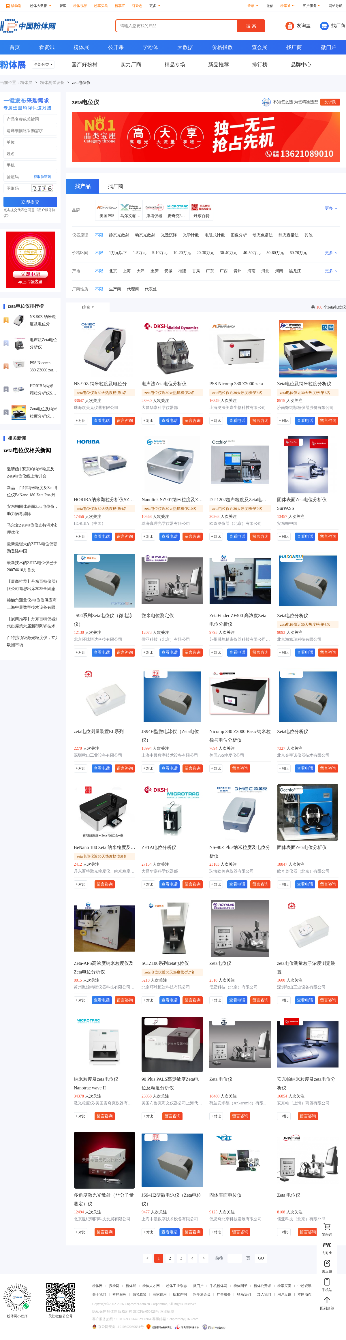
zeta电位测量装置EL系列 (99, 731)
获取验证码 (42, 177)
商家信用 (160, 1294)
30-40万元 (229, 253)
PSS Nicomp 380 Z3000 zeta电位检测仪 (42, 367)
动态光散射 (145, 235)
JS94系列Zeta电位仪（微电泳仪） (103, 620)
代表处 (151, 289)
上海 (127, 271)
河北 (265, 271)
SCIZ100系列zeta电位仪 (165, 963)
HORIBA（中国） (90, 523)
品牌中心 (301, 64)
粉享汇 (120, 6)
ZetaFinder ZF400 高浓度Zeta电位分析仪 (237, 620)
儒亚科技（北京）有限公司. (302, 1219)
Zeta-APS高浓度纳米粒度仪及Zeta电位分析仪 (103, 967)
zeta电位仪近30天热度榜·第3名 (237, 392)
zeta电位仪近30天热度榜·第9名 (237, 508)
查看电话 (102, 420)
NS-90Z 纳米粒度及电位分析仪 (43, 321)
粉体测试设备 (52, 82)
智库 (62, 6)
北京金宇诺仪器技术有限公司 (303, 755)
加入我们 (264, 1294)
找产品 (83, 186)
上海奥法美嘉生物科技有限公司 (237, 407)
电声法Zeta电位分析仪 (43, 343)
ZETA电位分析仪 (159, 847)
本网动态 (304, 1294)
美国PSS (106, 216)
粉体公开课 (262, 1286)
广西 (224, 271)
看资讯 (46, 47)
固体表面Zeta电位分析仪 (302, 847)
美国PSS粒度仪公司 (226, 755)
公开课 (116, 47)
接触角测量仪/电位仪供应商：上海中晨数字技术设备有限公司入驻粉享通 (34, 604)
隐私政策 (139, 1294)
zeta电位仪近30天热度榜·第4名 (102, 508)
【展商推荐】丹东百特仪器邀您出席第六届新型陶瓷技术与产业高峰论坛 (33, 623)
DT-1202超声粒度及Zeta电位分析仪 (240, 499)
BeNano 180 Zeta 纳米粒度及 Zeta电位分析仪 (104, 847)
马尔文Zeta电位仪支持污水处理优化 (33, 529)
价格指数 (222, 47)
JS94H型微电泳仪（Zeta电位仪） (170, 736)
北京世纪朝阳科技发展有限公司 (102, 1219)
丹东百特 (201, 216)
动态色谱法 (263, 235)
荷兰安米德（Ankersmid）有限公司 (240, 1103)
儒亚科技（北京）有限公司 (166, 639)
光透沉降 (169, 235)
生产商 (115, 289)
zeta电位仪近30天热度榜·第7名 (169, 972)
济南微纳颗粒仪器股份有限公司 (305, 407)
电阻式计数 (215, 235)
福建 (182, 271)
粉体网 (97, 1286)
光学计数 (191, 235)
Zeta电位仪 (220, 963)
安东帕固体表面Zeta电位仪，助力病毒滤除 (33, 510)
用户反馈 (284, 1294)
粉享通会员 (201, 1294)
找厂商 (332, 26)
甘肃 (196, 271)
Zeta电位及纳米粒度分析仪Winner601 (43, 413)
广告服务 (224, 1294)
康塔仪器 (154, 216)
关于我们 (99, 1294)
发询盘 (298, 26)
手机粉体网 (218, 1286)
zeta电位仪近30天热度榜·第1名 (102, 392)
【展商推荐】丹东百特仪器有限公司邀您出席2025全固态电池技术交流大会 (33, 585)
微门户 (328, 47)
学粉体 (150, 47)
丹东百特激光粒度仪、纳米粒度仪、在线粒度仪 (104, 871)
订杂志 (137, 6)
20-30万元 (205, 253)
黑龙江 (295, 271)
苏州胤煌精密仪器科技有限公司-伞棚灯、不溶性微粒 (240, 639)
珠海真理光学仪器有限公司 (166, 523)
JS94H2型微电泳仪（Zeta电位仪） (171, 1199)
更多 (154, 6)
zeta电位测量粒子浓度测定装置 (306, 967)
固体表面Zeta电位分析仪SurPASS (302, 504)
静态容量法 (289, 235)
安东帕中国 (287, 523)
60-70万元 (298, 253)
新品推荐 (218, 64)
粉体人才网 (151, 1286)
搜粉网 (114, 1286)
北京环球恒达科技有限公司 (98, 639)
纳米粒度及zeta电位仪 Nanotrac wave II (96, 1083)
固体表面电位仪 (225, 1195)
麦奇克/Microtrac (178, 216)
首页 (15, 47)
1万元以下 (118, 253)
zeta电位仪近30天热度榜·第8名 (102, 856)
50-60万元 (275, 253)
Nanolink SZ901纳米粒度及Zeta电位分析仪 (172, 499)
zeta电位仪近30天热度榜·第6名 (305, 624)
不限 (99, 235)
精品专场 (174, 64)
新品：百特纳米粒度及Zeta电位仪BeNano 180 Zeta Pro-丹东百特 (33, 492)
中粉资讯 (304, 1286)
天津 (141, 271)
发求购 (330, 102)
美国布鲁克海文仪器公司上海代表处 (172, 1103)
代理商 (133, 289)
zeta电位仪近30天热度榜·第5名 (305, 392)
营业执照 (167, 1311)
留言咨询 (125, 420)
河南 (279, 271)
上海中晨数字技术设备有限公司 (170, 755)
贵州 (238, 271)
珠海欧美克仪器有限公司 (96, 407)
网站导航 (336, 6)
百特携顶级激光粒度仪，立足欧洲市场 (33, 641)
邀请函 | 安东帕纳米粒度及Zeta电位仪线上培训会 (30, 472)
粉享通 (287, 6)
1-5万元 (139, 253)
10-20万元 (182, 253)
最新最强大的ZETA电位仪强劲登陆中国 (32, 547)
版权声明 (180, 1294)
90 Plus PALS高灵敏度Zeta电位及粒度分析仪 (170, 1083)
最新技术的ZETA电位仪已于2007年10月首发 (32, 566)
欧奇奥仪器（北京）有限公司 (235, 523)
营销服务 (119, 1294)
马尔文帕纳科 (130, 216)
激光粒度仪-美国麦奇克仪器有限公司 (104, 1103)
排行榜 (260, 64)
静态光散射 (119, 235)
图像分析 (239, 235)
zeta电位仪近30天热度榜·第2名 (169, 392)
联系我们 (244, 1294)
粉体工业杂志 (176, 1286)
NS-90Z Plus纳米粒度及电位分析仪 (239, 851)
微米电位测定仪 (158, 615)
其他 (308, 235)
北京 (113, 271)
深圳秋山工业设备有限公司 (98, 755)
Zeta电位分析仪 (292, 615)
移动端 (13, 6)
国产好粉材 (84, 64)
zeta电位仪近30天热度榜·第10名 (170, 508)
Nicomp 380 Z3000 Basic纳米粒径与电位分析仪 (240, 736)
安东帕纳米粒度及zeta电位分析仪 (306, 1083)
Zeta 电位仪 (220, 1079)
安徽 (168, 271)
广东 (210, 271)
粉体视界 (80, 6)
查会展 (259, 47)
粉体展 (81, 47)
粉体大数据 (40, 6)
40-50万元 (252, 253)
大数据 (185, 47)
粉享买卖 (101, 6)
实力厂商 (131, 64)
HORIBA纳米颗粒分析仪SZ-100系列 (43, 390)
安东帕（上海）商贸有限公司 (303, 1103)
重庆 (155, 271)
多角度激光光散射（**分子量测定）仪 (104, 1199)
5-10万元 (160, 253)
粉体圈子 (240, 1286)
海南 (251, 271)
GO (261, 1258)
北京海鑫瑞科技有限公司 (299, 639)
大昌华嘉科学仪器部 (160, 407)
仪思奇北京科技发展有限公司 (235, 1219)
